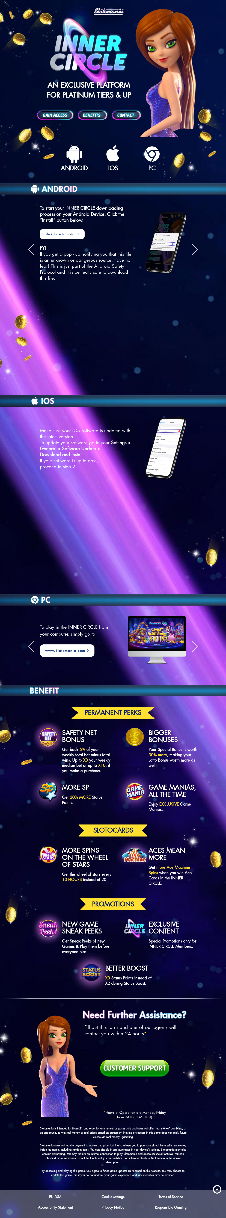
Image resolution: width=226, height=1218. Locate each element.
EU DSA (55, 1196)
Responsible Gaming (171, 1207)
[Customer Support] (134, 1068)
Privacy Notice (113, 1207)
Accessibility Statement (55, 1207)
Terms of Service (171, 1196)
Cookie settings (113, 1196)
